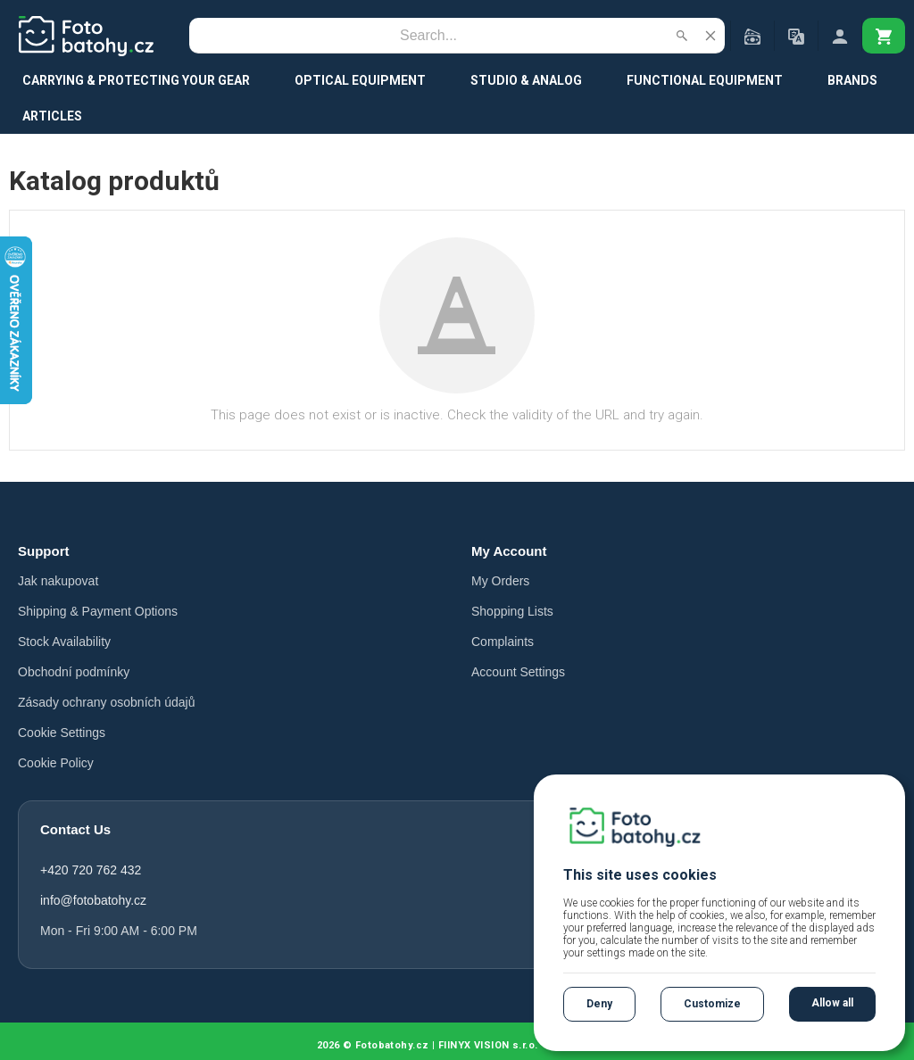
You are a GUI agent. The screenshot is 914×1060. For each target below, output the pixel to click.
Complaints (502, 641)
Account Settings (518, 672)
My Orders (500, 581)
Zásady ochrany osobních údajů (106, 702)
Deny (599, 1004)
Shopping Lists (512, 611)
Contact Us (75, 829)
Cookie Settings (61, 732)
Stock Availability (64, 641)
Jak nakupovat (58, 581)
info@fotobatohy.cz (93, 900)
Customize (712, 1004)
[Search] (428, 36)
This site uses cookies (640, 874)
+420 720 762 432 (90, 870)
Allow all (832, 1003)
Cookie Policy (56, 763)
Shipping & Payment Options (98, 611)
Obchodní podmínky (73, 672)
